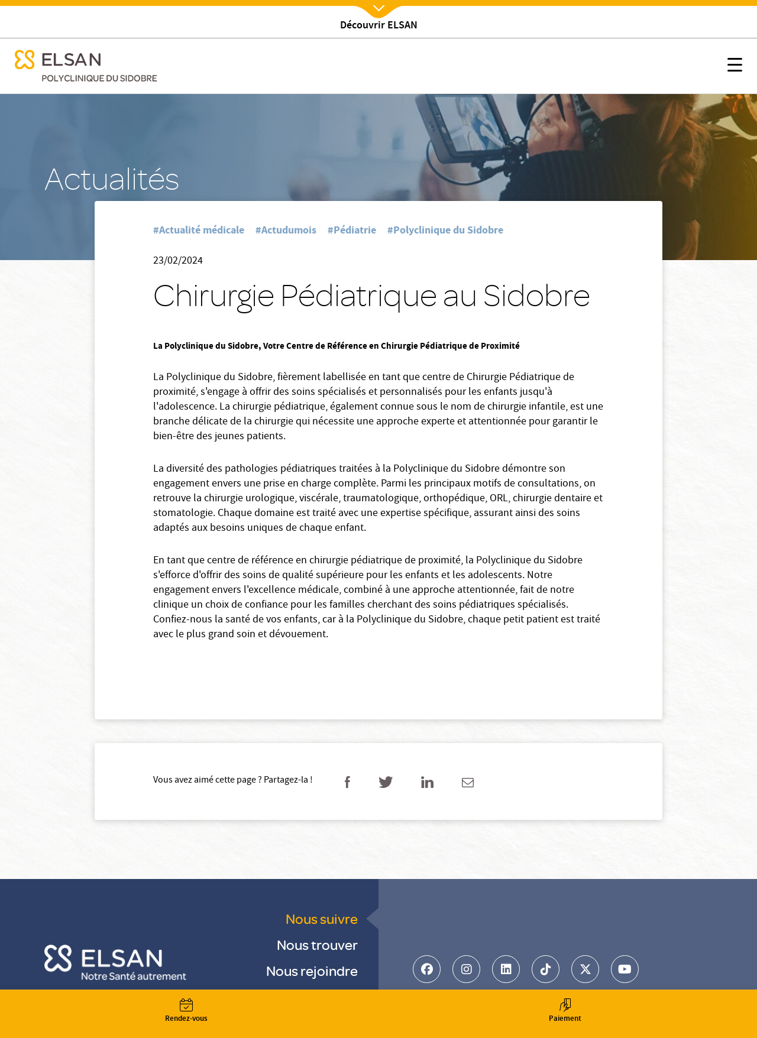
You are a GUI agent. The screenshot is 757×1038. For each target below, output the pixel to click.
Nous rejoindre (312, 970)
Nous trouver (317, 944)
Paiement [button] (565, 1011)
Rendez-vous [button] (186, 1011)
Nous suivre (322, 918)
